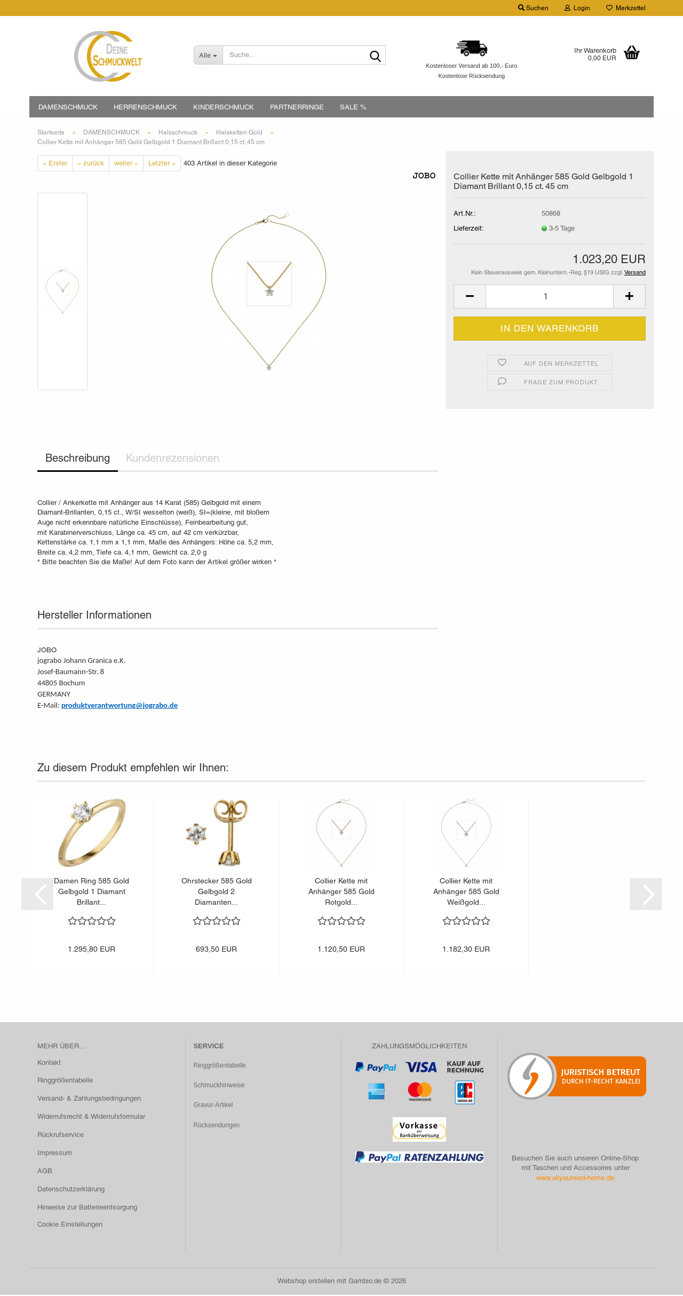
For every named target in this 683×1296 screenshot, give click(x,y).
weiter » (126, 164)
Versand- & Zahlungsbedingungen (89, 1099)
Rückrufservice (60, 1136)
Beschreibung (77, 459)
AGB (44, 1171)
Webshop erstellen (306, 1282)
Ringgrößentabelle (65, 1081)
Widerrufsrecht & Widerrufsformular (91, 1117)
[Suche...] (208, 55)
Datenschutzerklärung (71, 1190)
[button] (470, 298)
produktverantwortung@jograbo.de (119, 706)
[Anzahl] (550, 298)
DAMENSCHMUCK (68, 107)
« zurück (90, 164)
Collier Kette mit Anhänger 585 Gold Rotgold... (341, 892)
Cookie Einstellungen (69, 1225)
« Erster (55, 164)
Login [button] (577, 8)
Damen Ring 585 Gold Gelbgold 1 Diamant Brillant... (91, 892)
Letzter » (162, 164)
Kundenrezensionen (172, 459)
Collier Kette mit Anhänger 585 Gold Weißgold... (466, 892)
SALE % (353, 107)
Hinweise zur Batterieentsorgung (87, 1208)
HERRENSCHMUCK (145, 107)
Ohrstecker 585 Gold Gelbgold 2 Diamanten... (216, 892)
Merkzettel (626, 8)
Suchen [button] (533, 8)
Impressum (54, 1153)
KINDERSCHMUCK (223, 107)
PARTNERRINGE (297, 107)
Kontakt (49, 1063)
